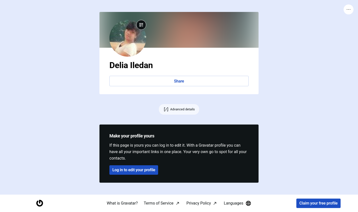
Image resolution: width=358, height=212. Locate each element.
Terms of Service (159, 203)
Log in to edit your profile (133, 170)
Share (179, 81)
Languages (237, 203)
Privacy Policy (198, 203)
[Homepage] (39, 203)
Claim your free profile (318, 203)
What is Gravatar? (122, 203)
